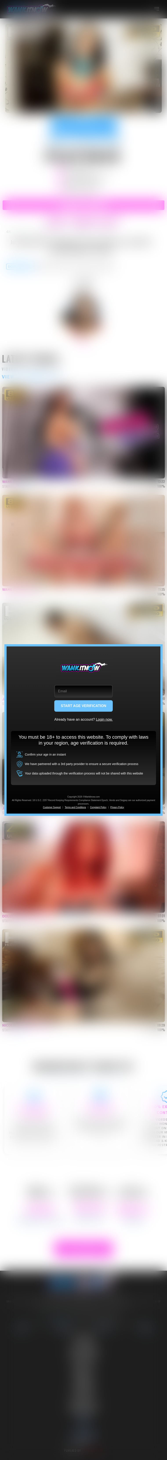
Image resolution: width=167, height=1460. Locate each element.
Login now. (104, 719)
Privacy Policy (117, 807)
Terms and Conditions (75, 807)
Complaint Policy (98, 807)
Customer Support (52, 807)
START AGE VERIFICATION (83, 706)
